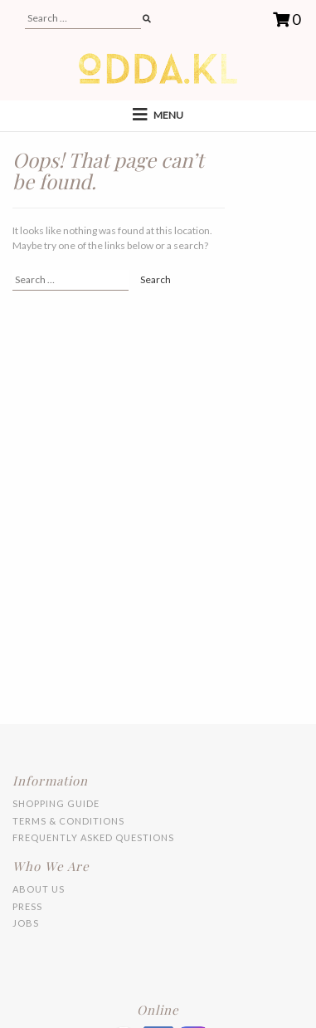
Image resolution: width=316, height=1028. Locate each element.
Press (27, 906)
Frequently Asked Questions (93, 837)
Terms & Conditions (68, 820)
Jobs (25, 923)
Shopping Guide (56, 803)
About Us (38, 889)
